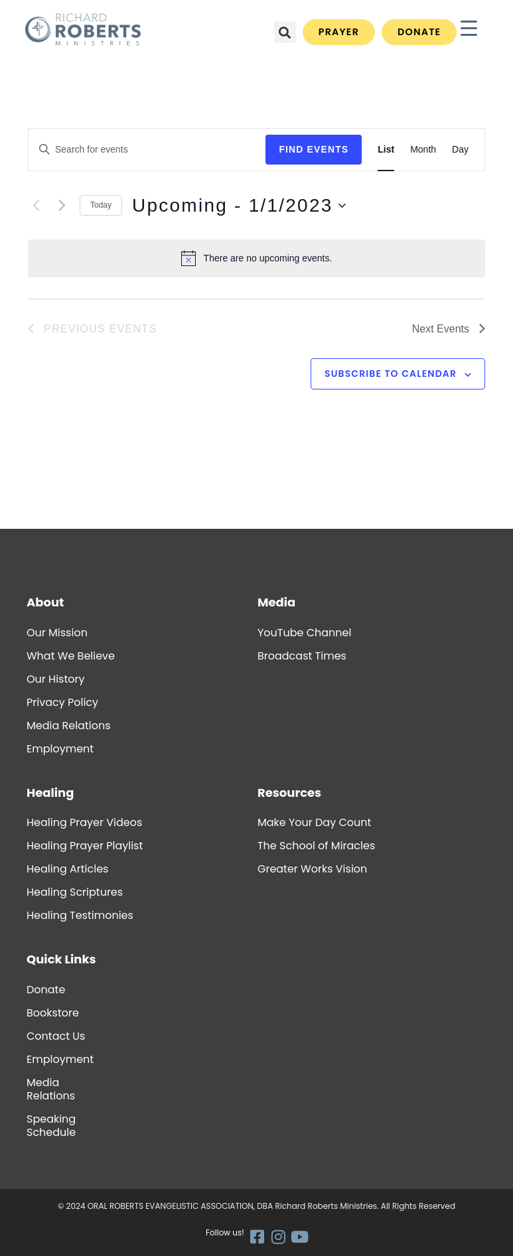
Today (100, 205)
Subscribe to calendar (391, 373)
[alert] (256, 258)
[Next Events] (62, 206)
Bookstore (53, 1012)
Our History (55, 679)
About (45, 602)
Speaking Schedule (51, 1125)
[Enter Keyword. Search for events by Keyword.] (147, 150)
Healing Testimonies (80, 915)
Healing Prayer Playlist (85, 845)
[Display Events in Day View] (460, 150)
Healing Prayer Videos (84, 822)
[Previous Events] (36, 206)
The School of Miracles (316, 845)
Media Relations (69, 725)
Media (276, 602)
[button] (285, 32)
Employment (60, 748)
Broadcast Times (301, 655)
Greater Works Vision (312, 868)
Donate (46, 989)
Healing (50, 792)
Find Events (313, 149)
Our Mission (57, 632)
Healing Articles (67, 868)
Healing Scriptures (75, 892)
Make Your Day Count (314, 822)
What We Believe (71, 655)
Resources (289, 792)
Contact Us (56, 1036)
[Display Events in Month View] (423, 150)
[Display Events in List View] (386, 150)
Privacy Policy (62, 702)
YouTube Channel (304, 632)
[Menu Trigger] (469, 28)
